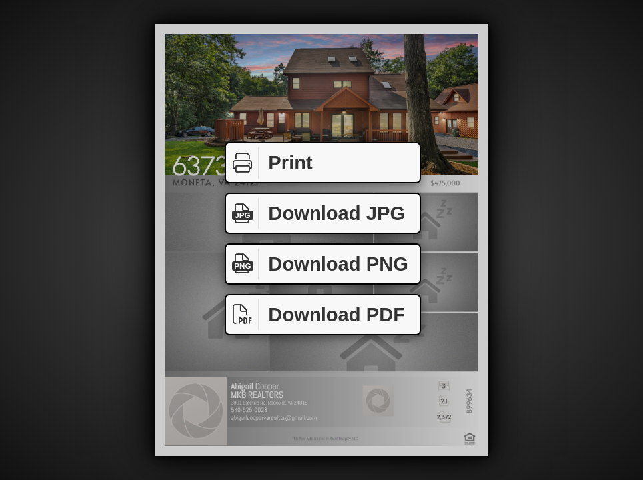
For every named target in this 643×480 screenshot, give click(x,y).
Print (269, 163)
